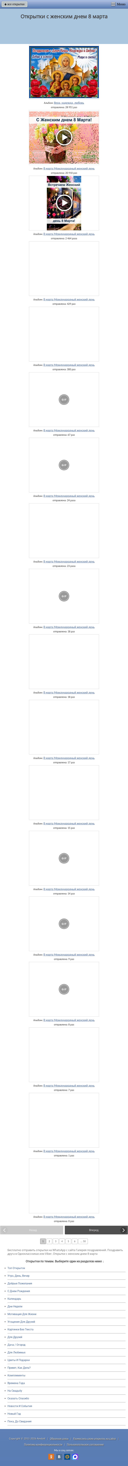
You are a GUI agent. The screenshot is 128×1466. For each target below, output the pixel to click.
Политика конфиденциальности (43, 1444)
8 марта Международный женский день (69, 168)
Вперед (93, 1230)
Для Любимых (17, 1352)
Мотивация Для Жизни (22, 1314)
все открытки (14, 4)
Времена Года (16, 1383)
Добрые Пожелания (20, 1283)
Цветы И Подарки (19, 1360)
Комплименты (16, 1375)
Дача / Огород (17, 1344)
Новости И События (20, 1406)
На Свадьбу (15, 1390)
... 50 (83, 1241)
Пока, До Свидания (20, 1421)
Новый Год (14, 1413)
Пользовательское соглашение (85, 1444)
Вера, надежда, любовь (69, 102)
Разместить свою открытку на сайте (94, 1438)
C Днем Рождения (19, 1291)
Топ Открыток (16, 1268)
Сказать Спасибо (18, 1398)
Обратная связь (59, 1438)
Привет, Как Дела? (19, 1367)
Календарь (14, 1298)
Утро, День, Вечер (19, 1275)
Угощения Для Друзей (21, 1321)
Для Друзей (15, 1337)
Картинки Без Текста (21, 1329)
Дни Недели (15, 1306)
